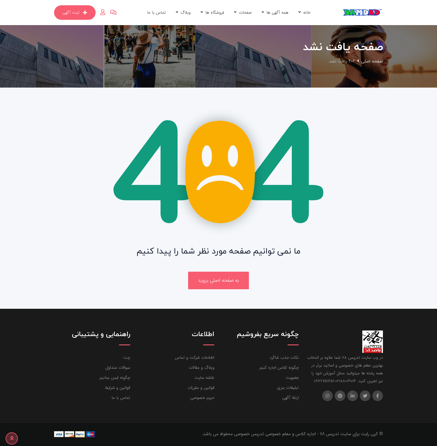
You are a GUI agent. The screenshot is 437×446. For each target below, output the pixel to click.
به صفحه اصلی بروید (218, 280)
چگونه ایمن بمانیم (114, 377)
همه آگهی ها (277, 12)
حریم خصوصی (202, 397)
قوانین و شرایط (117, 387)
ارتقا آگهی (290, 397)
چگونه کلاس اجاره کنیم (279, 367)
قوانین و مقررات (201, 387)
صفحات (245, 12)
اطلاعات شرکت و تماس (194, 357)
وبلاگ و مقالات (201, 367)
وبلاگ (186, 12)
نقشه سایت (204, 377)
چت (126, 357)
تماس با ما (156, 12)
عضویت (292, 377)
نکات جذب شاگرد (284, 357)
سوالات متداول (117, 367)
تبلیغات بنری (288, 387)
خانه (306, 12)
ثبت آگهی (74, 12)
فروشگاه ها (214, 12)
